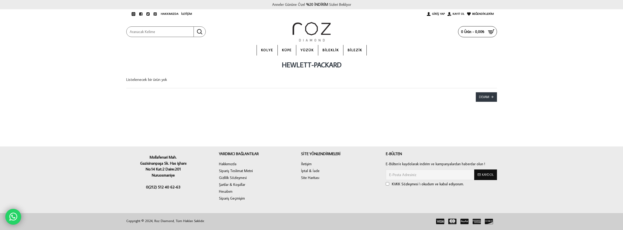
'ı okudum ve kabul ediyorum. (425, 184)
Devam (484, 97)
